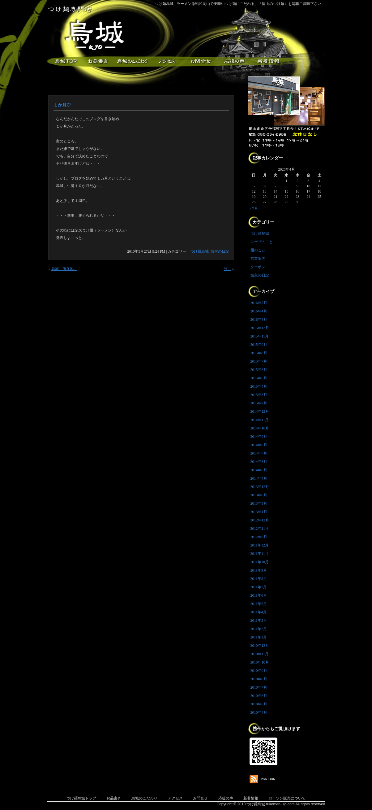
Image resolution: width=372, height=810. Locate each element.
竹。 (227, 269)
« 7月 (254, 208)
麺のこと (257, 250)
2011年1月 (258, 637)
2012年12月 (259, 520)
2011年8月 (258, 579)
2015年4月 (258, 386)
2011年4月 (258, 612)
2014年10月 (259, 428)
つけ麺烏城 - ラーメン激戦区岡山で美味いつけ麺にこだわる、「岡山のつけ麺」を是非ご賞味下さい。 (240, 4)
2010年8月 (258, 679)
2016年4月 (258, 311)
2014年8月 (258, 445)
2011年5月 (258, 604)
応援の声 (225, 798)
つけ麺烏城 (64, 61)
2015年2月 (258, 403)
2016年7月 (258, 303)
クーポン (257, 267)
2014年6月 (258, 461)
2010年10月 (259, 662)
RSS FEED (268, 778)
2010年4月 (258, 712)
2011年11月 (259, 553)
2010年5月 (258, 704)
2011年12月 (259, 545)
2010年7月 (258, 687)
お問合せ (200, 798)
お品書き (98, 61)
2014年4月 (258, 478)
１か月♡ (62, 105)
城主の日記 (220, 251)
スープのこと (261, 242)
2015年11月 (259, 336)
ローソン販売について (287, 798)
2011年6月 (258, 595)
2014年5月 (258, 470)
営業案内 (257, 258)
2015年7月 (258, 361)
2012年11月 (259, 528)
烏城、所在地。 (64, 269)
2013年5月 (258, 503)
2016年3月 (258, 319)
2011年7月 (258, 587)
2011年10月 (259, 562)
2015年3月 (258, 395)
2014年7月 (258, 453)
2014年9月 (258, 436)
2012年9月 (258, 537)
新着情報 (268, 61)
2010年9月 (258, 670)
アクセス (166, 61)
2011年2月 (258, 629)
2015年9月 (258, 344)
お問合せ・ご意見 (200, 61)
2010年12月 (259, 645)
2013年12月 (259, 487)
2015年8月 (258, 353)
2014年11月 (259, 420)
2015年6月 (258, 370)
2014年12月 (259, 411)
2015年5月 (258, 378)
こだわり (132, 61)
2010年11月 (259, 654)
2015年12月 (259, 328)
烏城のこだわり (144, 798)
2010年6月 (258, 696)
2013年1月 (258, 512)
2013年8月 (258, 495)
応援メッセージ (234, 61)
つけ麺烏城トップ (81, 798)
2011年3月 (258, 620)
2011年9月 (258, 570)
